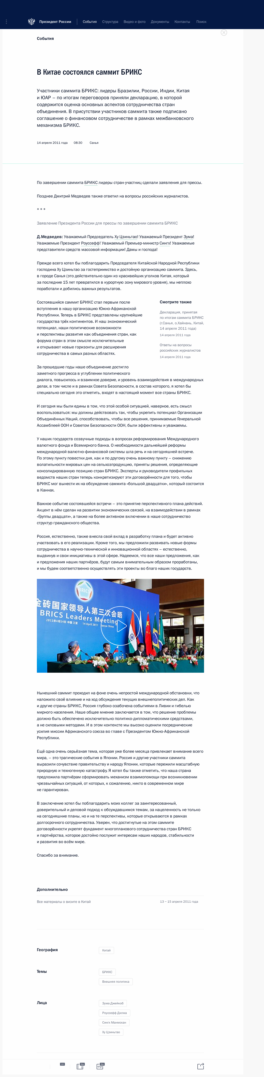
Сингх (165, 243)
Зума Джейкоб (112, 1003)
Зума (188, 237)
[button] (8, 7)
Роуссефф (90, 243)
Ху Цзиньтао (126, 237)
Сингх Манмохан (114, 1022)
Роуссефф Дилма (114, 1013)
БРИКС (91, 182)
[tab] (40, 1066)
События (45, 38)
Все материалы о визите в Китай (64, 901)
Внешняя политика (115, 981)
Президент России (55, 7)
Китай (106, 950)
